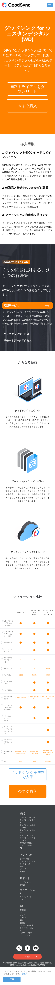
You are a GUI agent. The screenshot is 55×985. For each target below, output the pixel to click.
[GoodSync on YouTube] (36, 948)
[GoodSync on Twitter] (19, 948)
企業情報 (23, 910)
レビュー (23, 918)
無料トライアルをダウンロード (27, 89)
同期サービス (11, 305)
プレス (22, 913)
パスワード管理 (26, 933)
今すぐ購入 (27, 105)
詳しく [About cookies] (25, 973)
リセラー (23, 899)
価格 (21, 866)
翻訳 (21, 920)
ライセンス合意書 (26, 925)
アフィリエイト (26, 897)
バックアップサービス (16, 334)
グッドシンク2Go (26, 835)
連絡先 (22, 872)
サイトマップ (25, 936)
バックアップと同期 (27, 817)
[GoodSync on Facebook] (27, 948)
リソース (23, 869)
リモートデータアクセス (18, 340)
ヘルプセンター (26, 882)
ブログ (22, 915)
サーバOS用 (24, 859)
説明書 (22, 885)
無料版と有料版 (26, 843)
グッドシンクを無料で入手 (27, 774)
